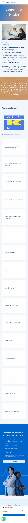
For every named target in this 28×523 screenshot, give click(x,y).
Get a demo (14, 468)
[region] (14, 514)
